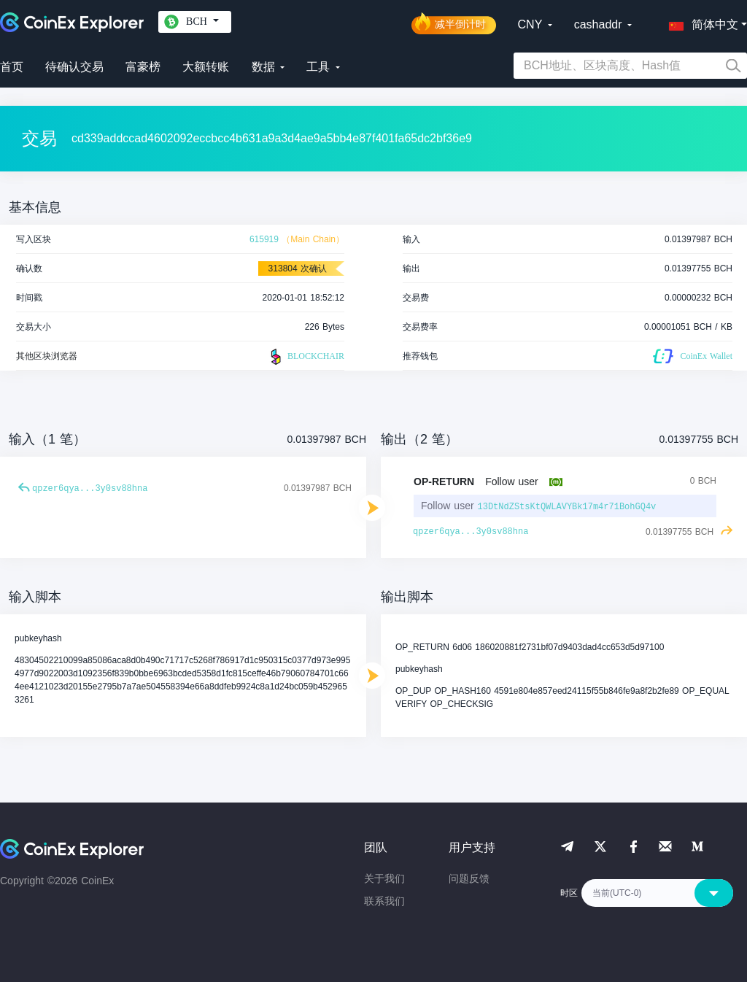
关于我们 (384, 878)
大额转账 (205, 67)
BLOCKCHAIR (305, 357)
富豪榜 (142, 67)
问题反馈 (469, 878)
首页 (11, 67)
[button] (700, 22)
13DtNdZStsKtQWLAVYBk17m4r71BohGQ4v (566, 507)
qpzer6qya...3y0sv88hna (89, 489)
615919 (264, 239)
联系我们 (384, 901)
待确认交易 (74, 67)
